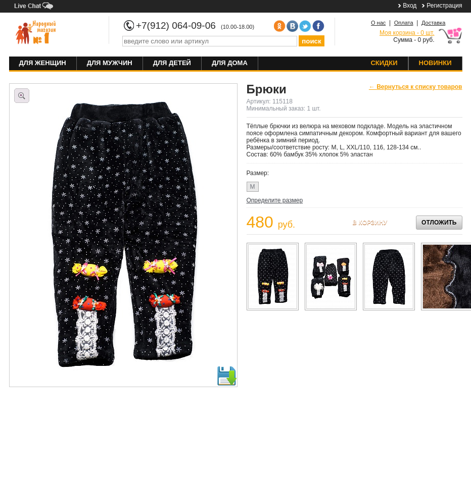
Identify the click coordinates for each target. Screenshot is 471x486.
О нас (378, 23)
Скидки (383, 63)
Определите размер (275, 200)
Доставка (433, 23)
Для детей (172, 63)
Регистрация (444, 5)
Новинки (435, 63)
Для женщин (42, 63)
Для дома (230, 63)
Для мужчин (109, 63)
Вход (409, 5)
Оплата (403, 23)
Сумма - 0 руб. (407, 36)
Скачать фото (226, 376)
